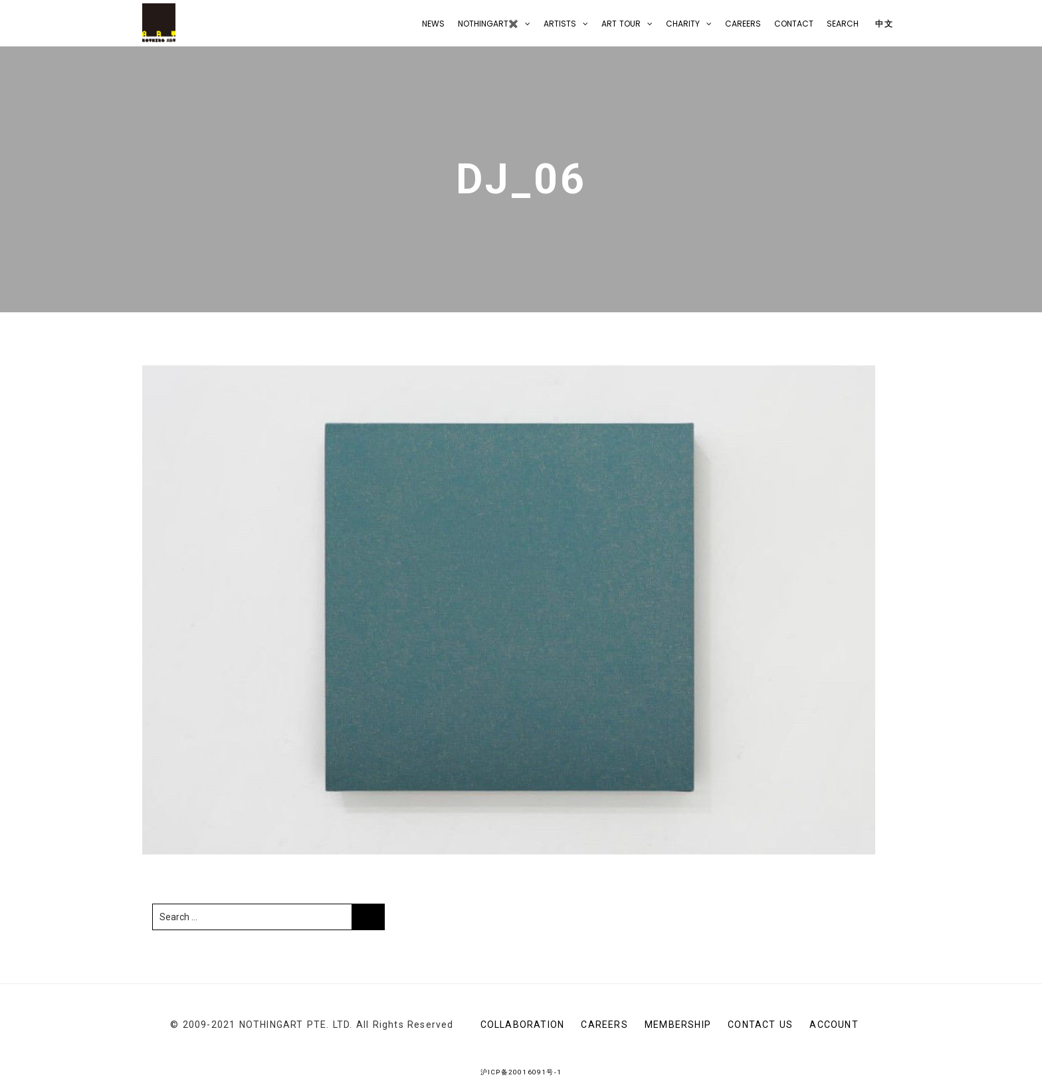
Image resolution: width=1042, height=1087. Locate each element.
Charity (683, 23)
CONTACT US (760, 1024)
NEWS (433, 23)
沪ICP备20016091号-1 (521, 1072)
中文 (883, 23)
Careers (743, 23)
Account (833, 1024)
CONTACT (793, 23)
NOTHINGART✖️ (488, 23)
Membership (678, 1024)
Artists (560, 23)
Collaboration (522, 1024)
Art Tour (621, 23)
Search (843, 23)
